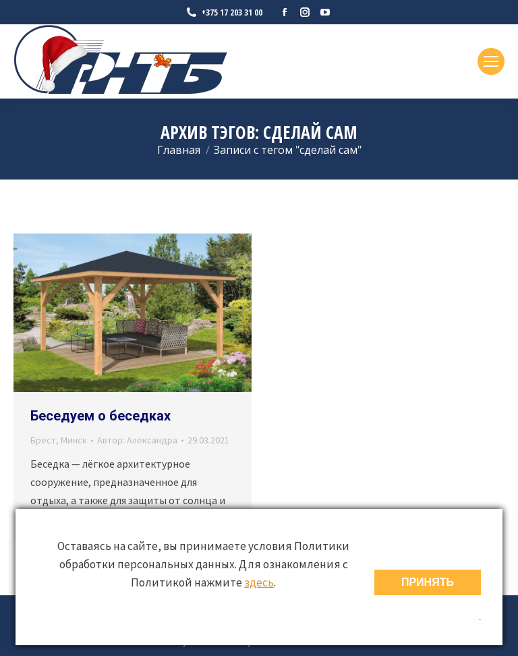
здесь (259, 582)
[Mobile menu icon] (491, 61)
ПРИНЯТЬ (427, 582)
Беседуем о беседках (100, 416)
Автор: (137, 440)
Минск (74, 440)
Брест (43, 440)
